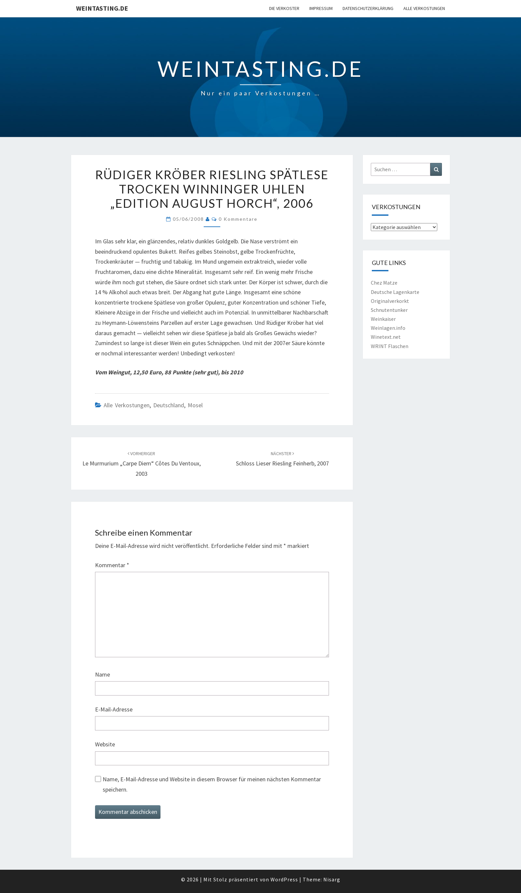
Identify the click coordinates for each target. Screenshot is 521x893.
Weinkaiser (383, 319)
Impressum (321, 8)
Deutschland (168, 405)
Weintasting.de (102, 8)
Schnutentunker (389, 310)
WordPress (284, 879)
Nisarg (331, 879)
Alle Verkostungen (424, 8)
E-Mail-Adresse (114, 709)
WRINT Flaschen (389, 346)
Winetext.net (386, 336)
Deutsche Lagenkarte (395, 292)
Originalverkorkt (390, 301)
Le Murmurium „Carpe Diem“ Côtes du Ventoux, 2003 (141, 463)
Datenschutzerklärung (368, 8)
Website (105, 744)
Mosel (195, 405)
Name (102, 674)
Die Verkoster (284, 8)
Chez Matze (384, 282)
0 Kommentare (238, 219)
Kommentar (112, 565)
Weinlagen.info (388, 327)
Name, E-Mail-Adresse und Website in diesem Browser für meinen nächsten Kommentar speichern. (212, 784)
